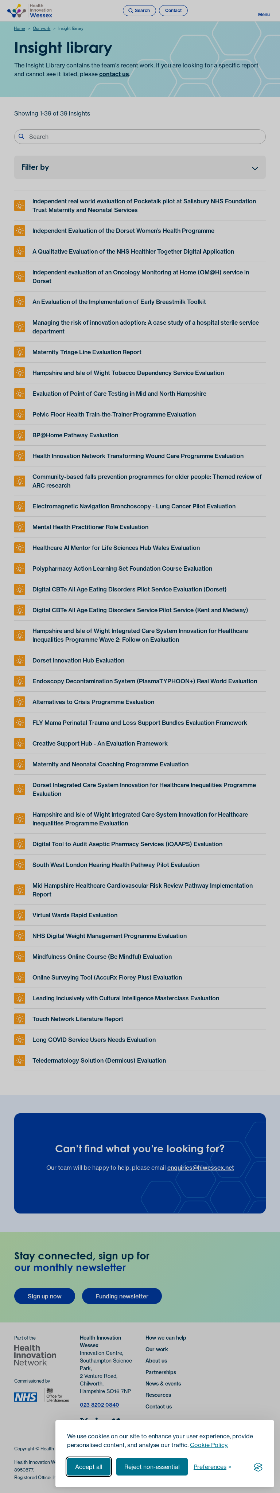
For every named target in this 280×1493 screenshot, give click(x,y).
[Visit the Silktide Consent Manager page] (258, 1466)
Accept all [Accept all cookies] (88, 1466)
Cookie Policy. (209, 1445)
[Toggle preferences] (213, 1466)
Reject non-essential (152, 1466)
